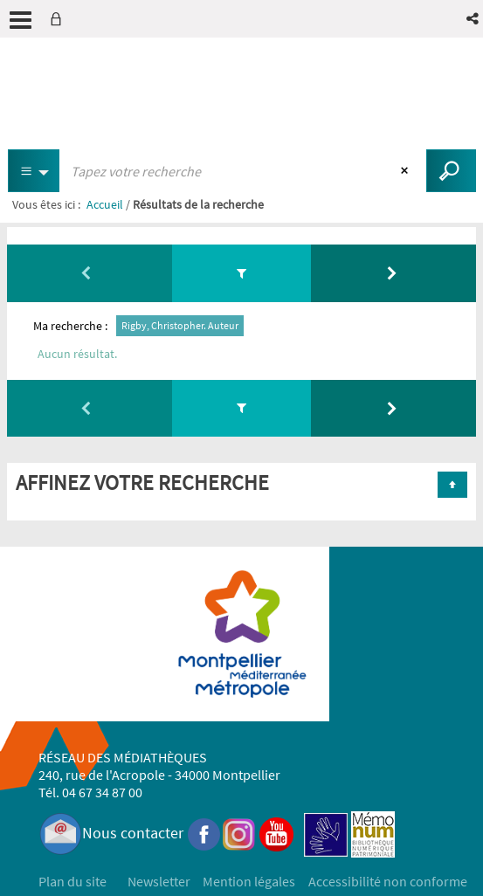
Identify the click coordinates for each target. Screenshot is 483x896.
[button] (474, 19)
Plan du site (72, 881)
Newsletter (159, 881)
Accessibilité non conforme (387, 881)
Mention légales (249, 881)
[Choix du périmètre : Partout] (34, 170)
